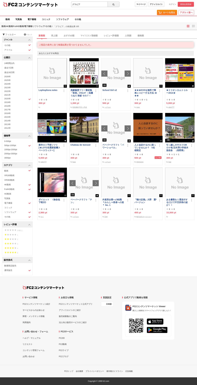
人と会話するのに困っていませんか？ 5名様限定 (145, 148)
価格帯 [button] (17, 135)
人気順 (128, 35)
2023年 (7, 87)
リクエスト (28, 344)
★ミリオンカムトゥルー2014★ (177, 91)
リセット (28, 34)
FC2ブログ (64, 356)
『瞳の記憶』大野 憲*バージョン (145, 201)
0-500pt (7, 141)
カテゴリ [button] (17, 165)
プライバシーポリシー (95, 371)
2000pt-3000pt (10, 153)
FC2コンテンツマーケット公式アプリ (76, 304)
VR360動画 (9, 180)
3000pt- (7, 158)
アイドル (17, 50)
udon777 (171, 107)
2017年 (7, 110)
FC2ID (62, 338)
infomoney (139, 162)
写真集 (18, 19)
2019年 (7, 102)
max (169, 162)
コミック (46, 19)
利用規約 (27, 322)
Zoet (106, 216)
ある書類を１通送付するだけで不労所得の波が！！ (177, 202)
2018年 (7, 106)
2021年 (7, 95)
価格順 (140, 35)
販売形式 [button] (17, 260)
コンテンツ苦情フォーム (34, 350)
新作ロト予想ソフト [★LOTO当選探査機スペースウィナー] (49, 148)
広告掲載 (129, 371)
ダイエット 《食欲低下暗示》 (49, 201)
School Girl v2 (109, 90)
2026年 (7, 76)
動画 (8, 19)
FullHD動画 (17, 189)
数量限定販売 (10, 266)
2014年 (7, 121)
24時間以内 (9, 63)
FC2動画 (63, 344)
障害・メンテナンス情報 (34, 316)
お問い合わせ (29, 356)
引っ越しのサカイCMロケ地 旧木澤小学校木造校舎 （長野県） (177, 148)
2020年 (17, 99)
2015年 (7, 117)
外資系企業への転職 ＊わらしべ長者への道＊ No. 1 (113, 202)
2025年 (7, 80)
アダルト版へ (186, 12)
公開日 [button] (17, 57)
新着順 (42, 35)
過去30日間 (9, 72)
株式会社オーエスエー (144, 216)
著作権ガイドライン (114, 371)
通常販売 (17, 270)
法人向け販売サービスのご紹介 (73, 322)
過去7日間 (8, 68)
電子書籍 (32, 19)
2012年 (7, 128)
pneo (138, 107)
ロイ (42, 216)
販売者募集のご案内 (68, 316)
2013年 (7, 124)
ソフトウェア (62, 19)
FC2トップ (68, 371)
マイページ (141, 4)
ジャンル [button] (17, 39)
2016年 (7, 113)
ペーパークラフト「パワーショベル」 (113, 146)
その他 (78, 19)
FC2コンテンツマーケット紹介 (36, 304)
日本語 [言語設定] (109, 304)
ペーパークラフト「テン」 (81, 201)
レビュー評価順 (111, 35)
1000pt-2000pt (10, 149)
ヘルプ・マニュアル (32, 338)
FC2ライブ (64, 350)
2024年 (7, 84)
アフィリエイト (156, 4)
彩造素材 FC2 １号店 (80, 107)
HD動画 (7, 194)
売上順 (54, 35)
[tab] (117, 36)
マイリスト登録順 (89, 35)
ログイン (172, 4)
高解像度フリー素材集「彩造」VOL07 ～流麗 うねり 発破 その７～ (82, 93)
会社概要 (79, 371)
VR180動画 (9, 175)
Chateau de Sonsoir (81, 145)
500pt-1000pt (17, 145)
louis (74, 162)
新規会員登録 (185, 4)
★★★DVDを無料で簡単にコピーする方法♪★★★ (145, 93)
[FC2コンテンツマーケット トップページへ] (43, 287)
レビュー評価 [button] (17, 224)
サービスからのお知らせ (34, 310)
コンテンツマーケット (38, 5)
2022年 (7, 91)
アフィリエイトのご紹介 (70, 310)
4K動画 (17, 184)
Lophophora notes (48, 90)
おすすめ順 (69, 35)
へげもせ (108, 107)
